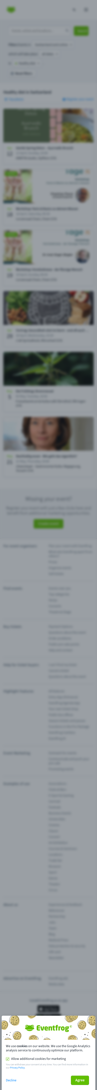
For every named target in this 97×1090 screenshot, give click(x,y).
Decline (11, 1080)
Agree (80, 1080)
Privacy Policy (17, 1068)
